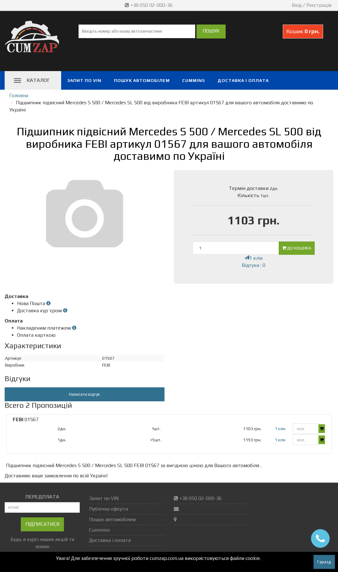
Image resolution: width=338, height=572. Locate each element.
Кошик (303, 31)
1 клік (253, 258)
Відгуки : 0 (253, 265)
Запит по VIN (84, 80)
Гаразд (324, 561)
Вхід (297, 5)
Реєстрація (318, 5)
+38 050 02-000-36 (149, 5)
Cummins (193, 80)
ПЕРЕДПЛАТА (42, 497)
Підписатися (42, 524)
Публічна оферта (108, 509)
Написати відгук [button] (84, 394)
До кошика (296, 247)
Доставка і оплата (243, 80)
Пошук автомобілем (142, 80)
